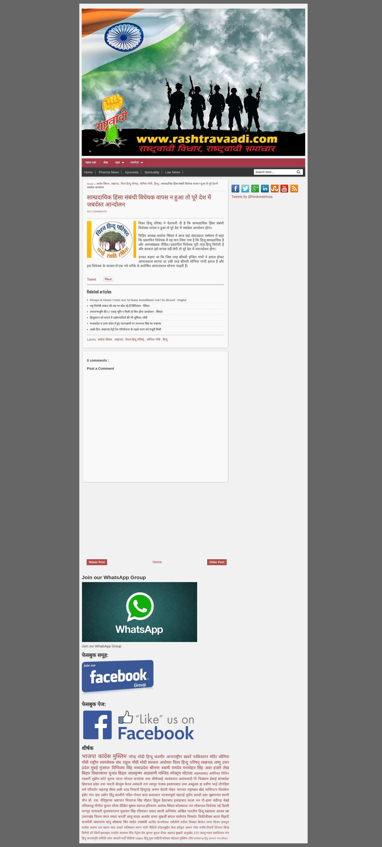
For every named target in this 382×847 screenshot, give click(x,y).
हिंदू (112, 795)
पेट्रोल (138, 833)
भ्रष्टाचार (119, 800)
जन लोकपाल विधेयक (203, 806)
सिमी (97, 833)
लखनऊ (115, 183)
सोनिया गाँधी (146, 183)
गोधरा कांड (141, 795)
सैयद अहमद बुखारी (172, 833)
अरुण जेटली (160, 790)
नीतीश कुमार (103, 806)
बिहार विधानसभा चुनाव (100, 773)
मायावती (97, 811)
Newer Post (97, 562)
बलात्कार (155, 795)
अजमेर (146, 817)
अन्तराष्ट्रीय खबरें (179, 756)
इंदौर (85, 795)
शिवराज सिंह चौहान (139, 800)
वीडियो (153, 827)
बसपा (107, 827)
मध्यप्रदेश (142, 767)
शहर (117, 162)
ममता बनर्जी (118, 817)
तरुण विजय (213, 822)
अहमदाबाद (201, 773)
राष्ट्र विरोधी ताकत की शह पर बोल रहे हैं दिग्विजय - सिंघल (120, 306)
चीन (85, 800)
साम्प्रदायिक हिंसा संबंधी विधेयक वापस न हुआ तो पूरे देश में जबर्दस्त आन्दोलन (149, 200)
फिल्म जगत (102, 817)
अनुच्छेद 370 (192, 833)
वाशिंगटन (211, 790)
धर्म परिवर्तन (90, 790)
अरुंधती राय (140, 784)
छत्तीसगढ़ (199, 838)
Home (88, 172)
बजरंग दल (96, 827)
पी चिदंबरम (202, 779)
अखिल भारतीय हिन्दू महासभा (196, 811)
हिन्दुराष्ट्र (145, 790)
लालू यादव (134, 817)
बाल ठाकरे (117, 827)
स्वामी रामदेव (172, 767)
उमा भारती (108, 784)
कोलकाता (182, 806)
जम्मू (218, 762)
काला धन (195, 800)
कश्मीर (160, 756)
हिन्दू (156, 183)
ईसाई (214, 779)
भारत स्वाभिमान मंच (217, 833)
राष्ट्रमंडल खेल (196, 790)
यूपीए (190, 795)
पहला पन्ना (90, 162)
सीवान (224, 838)
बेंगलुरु (120, 784)
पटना (120, 779)
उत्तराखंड (88, 817)
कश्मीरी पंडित (124, 795)
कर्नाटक (139, 779)
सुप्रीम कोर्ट (99, 779)
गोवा (196, 827)
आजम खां (222, 811)
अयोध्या (166, 762)
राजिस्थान (130, 827)
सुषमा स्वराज (137, 806)
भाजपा (90, 756)
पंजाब (162, 784)
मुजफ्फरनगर (112, 811)
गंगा (92, 795)
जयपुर (153, 784)
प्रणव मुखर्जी (159, 817)
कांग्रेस (105, 756)
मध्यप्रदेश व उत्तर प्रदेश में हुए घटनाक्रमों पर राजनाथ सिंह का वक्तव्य (125, 323)
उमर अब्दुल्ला (191, 784)
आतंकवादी (186, 779)
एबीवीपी (175, 822)
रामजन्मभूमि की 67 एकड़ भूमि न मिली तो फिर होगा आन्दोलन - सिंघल (126, 312)
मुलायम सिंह (128, 811)
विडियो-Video (135, 838)
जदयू (203, 833)
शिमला (219, 827)
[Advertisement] (123, 517)
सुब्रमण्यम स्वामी (219, 795)
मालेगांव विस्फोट (187, 817)
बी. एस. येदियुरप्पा (101, 800)
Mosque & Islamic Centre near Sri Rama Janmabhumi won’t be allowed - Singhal (138, 300)
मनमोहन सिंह (194, 767)
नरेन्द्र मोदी (137, 756)
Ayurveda (131, 172)
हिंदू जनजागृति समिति (94, 838)
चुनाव (111, 779)
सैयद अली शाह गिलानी (124, 790)
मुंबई (95, 767)
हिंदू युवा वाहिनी (153, 838)
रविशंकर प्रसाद (147, 811)
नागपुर (86, 811)
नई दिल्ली (223, 806)
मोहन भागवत (178, 790)
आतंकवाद (171, 779)
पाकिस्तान (201, 756)
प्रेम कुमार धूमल (150, 833)
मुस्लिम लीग (186, 838)
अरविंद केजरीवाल (159, 822)
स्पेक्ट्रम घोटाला (182, 773)
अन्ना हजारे (214, 767)
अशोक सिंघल (103, 183)
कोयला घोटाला (170, 838)
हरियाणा (151, 806)
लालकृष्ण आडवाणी (143, 773)
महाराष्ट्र (104, 790)
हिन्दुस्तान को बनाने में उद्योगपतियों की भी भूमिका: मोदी (118, 317)
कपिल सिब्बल (189, 822)
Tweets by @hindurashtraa (252, 197)
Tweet (91, 279)
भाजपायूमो (168, 795)
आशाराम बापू (102, 822)
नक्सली (143, 822)
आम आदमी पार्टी (117, 838)
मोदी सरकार (150, 762)
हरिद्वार (181, 827)
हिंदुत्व (157, 800)
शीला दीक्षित (120, 806)
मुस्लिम (121, 756)
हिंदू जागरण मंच (212, 838)
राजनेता (134, 162)
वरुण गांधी (142, 827)
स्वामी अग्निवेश (167, 811)
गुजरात (105, 767)
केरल (128, 784)
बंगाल (172, 817)
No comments (97, 211)
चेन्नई (226, 800)
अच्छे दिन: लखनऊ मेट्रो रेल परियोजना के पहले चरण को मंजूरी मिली (125, 329)
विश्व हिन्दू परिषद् (129, 183)
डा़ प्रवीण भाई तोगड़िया (214, 784)
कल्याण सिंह (127, 833)
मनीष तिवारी (207, 827)
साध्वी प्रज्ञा (201, 795)
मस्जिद (164, 773)
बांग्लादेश (223, 779)
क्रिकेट (202, 822)
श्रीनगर (155, 767)
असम (189, 827)
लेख (105, 162)
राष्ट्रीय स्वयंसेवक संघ (106, 762)
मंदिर (214, 756)
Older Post (216, 562)
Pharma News (109, 172)
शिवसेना (223, 790)
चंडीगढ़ (218, 800)
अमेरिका (215, 773)
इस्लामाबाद (174, 784)
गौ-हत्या (207, 800)
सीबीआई (158, 779)
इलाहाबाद (181, 800)
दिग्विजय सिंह (123, 767)
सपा (148, 779)
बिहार (123, 773)
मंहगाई (181, 795)
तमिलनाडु (88, 806)
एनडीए (115, 833)
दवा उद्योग (102, 795)
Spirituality (152, 172)
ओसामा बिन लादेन (124, 822)
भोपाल (129, 779)
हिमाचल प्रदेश (91, 784)
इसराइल (106, 833)
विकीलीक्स (205, 817)
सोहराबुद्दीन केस (167, 827)
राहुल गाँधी (131, 762)
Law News (172, 172)
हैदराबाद (168, 800)
